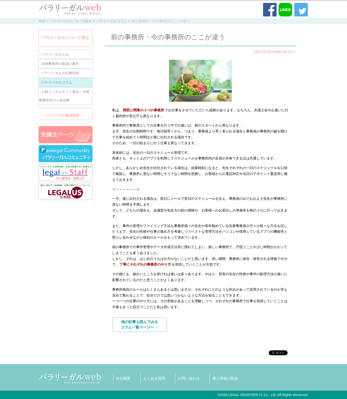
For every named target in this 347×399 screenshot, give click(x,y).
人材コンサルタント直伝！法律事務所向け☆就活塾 (64, 96)
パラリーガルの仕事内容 (60, 73)
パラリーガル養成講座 (62, 115)
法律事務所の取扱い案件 (60, 64)
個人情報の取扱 (225, 378)
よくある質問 (154, 378)
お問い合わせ (189, 378)
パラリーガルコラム (111, 21)
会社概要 (123, 378)
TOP (42, 21)
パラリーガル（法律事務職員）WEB (70, 9)
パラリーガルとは (55, 54)
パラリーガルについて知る (71, 21)
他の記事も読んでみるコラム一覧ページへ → (140, 324)
